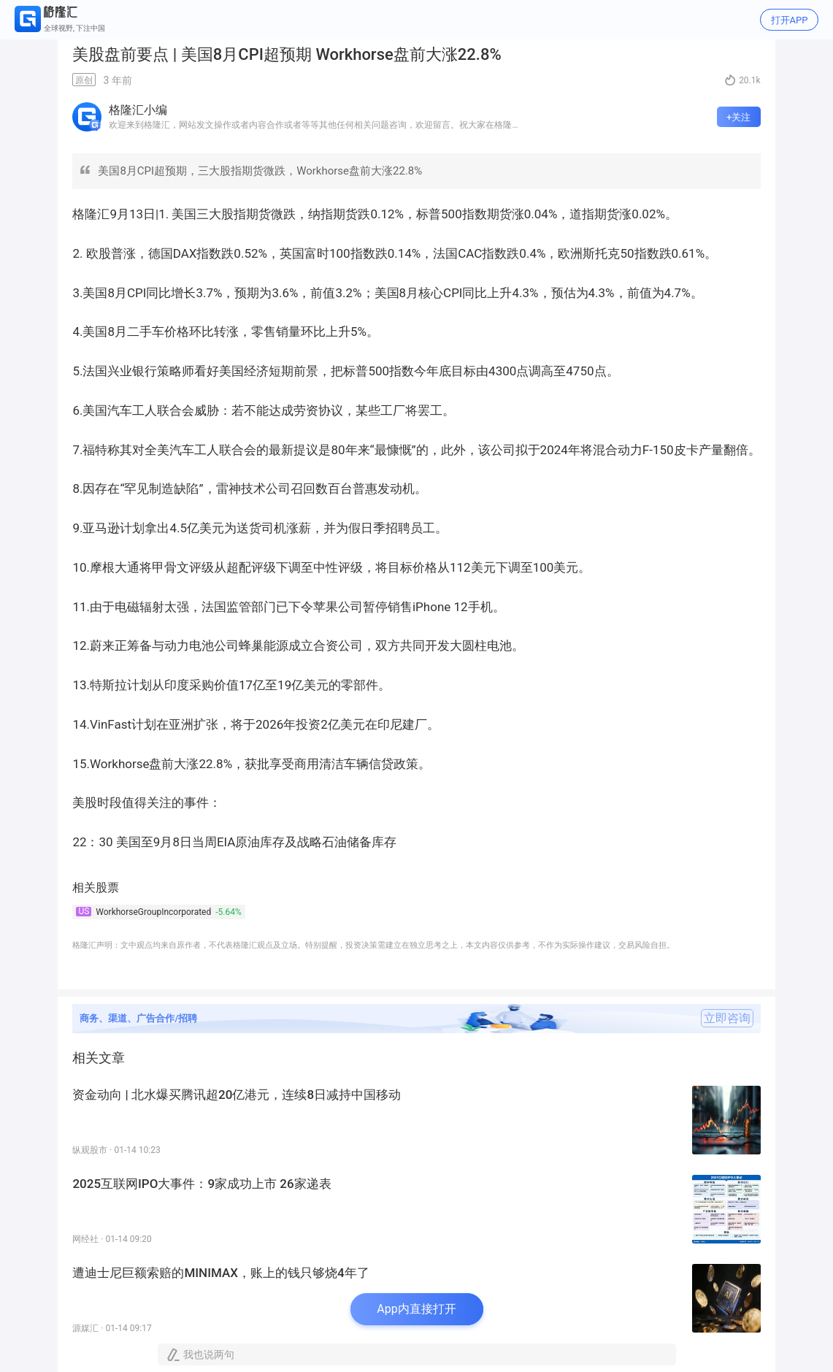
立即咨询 (727, 1018)
